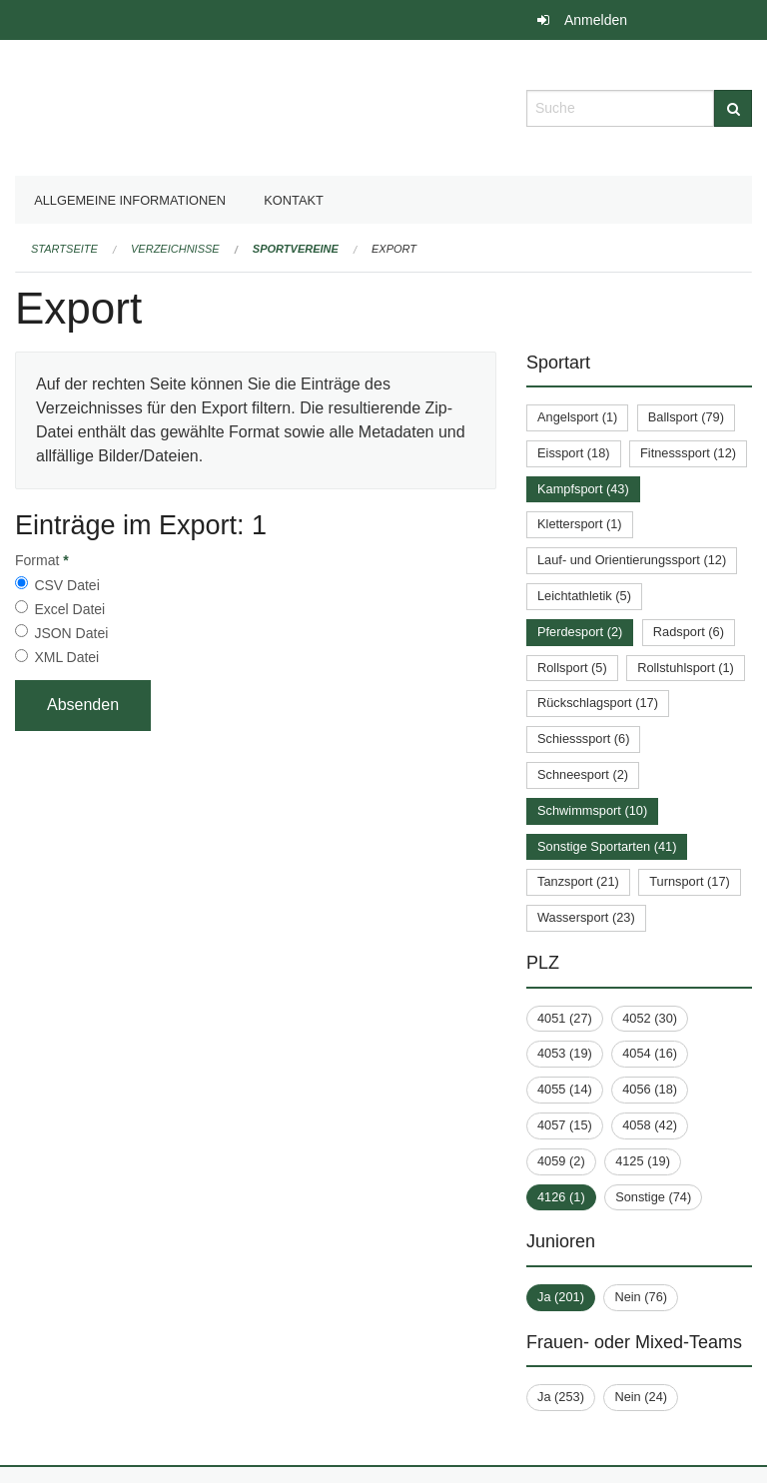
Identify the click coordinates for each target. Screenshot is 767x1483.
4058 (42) (649, 1124)
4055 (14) (564, 1089)
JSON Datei (71, 633)
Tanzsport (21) (578, 881)
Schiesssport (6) (583, 738)
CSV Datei (66, 585)
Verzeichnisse (175, 249)
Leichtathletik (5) (584, 595)
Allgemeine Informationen (130, 200)
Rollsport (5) (572, 667)
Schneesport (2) (582, 774)
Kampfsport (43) (583, 488)
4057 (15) (564, 1124)
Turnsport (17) (689, 881)
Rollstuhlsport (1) (685, 667)
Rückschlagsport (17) (597, 702)
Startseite (64, 249)
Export (394, 249)
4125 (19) (642, 1160)
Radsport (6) (688, 631)
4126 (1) (561, 1196)
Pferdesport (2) (579, 631)
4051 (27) (564, 1018)
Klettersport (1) (579, 523)
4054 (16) (649, 1053)
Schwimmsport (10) (592, 810)
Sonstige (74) (653, 1196)
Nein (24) (640, 1396)
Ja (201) (560, 1296)
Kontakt (294, 200)
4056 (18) (649, 1089)
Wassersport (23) (586, 917)
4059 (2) (561, 1160)
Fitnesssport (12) (688, 452)
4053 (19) (564, 1053)
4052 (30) (649, 1018)
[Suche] (733, 108)
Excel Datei (69, 609)
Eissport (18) (573, 452)
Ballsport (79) (686, 416)
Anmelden (595, 20)
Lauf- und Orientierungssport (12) (631, 559)
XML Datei (66, 657)
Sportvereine (296, 249)
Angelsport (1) (577, 416)
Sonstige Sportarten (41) (606, 846)
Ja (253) (560, 1396)
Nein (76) (640, 1296)
